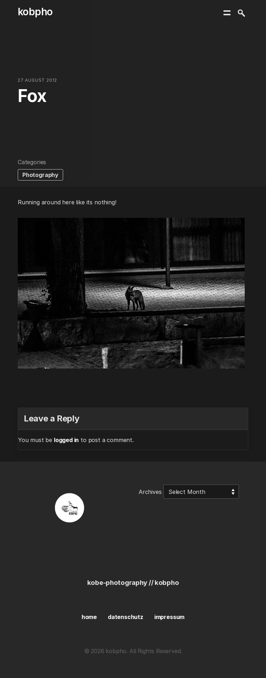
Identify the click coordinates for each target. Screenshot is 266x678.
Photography (40, 174)
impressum (169, 616)
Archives (150, 491)
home (89, 616)
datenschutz (125, 616)
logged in (66, 439)
